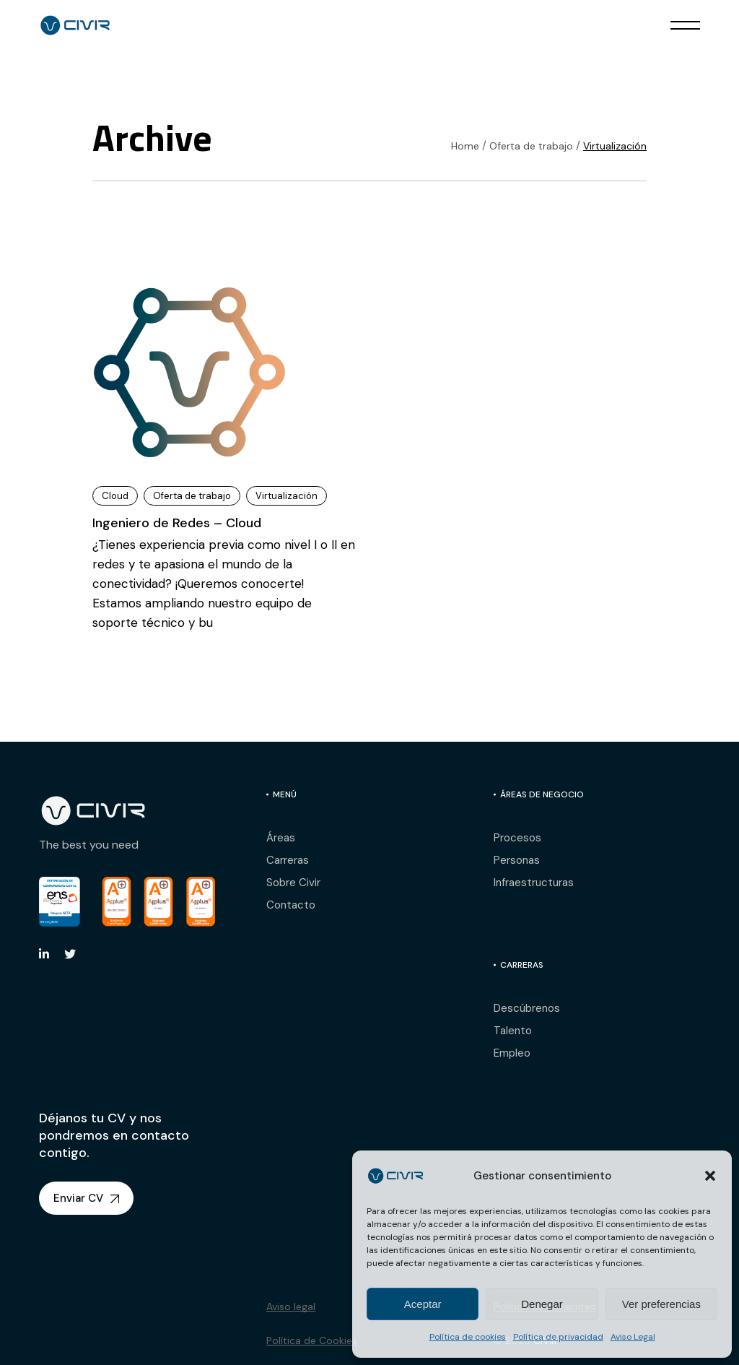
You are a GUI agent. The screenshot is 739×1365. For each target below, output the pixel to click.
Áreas (280, 838)
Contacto (290, 905)
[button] (710, 1176)
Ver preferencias (661, 1304)
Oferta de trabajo (192, 496)
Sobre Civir (293, 882)
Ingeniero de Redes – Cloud (176, 523)
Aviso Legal (633, 1337)
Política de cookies (467, 1337)
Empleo (512, 1053)
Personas (517, 860)
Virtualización (286, 496)
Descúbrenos (527, 1008)
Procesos (517, 838)
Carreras (287, 860)
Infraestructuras (534, 882)
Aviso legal (290, 1306)
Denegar (542, 1304)
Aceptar (423, 1304)
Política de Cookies (311, 1340)
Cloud (115, 496)
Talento (513, 1030)
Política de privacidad (558, 1337)
